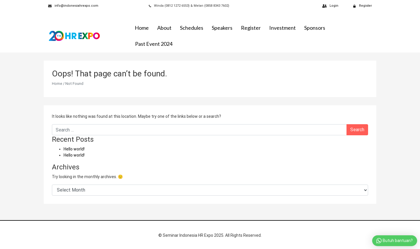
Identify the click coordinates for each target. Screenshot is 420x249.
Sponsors (314, 27)
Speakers (222, 27)
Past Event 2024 (153, 44)
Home (142, 27)
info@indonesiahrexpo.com (76, 6)
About (164, 27)
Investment (282, 27)
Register (251, 27)
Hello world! (74, 149)
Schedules (191, 27)
